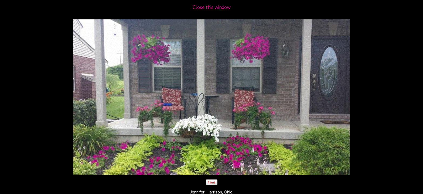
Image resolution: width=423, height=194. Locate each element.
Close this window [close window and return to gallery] (212, 7)
